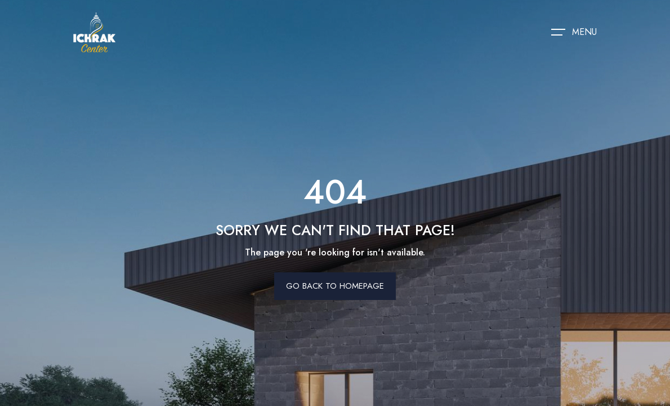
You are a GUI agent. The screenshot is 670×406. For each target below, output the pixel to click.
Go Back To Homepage (335, 286)
